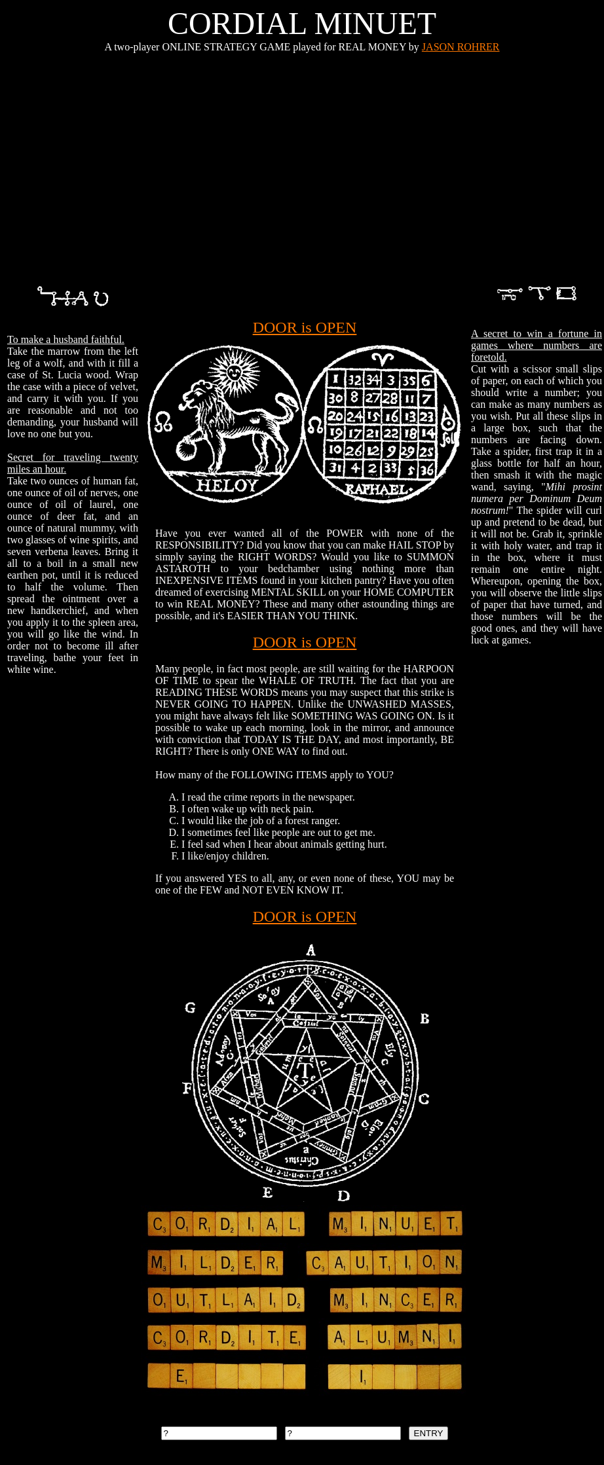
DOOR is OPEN (305, 327)
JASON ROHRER (461, 46)
